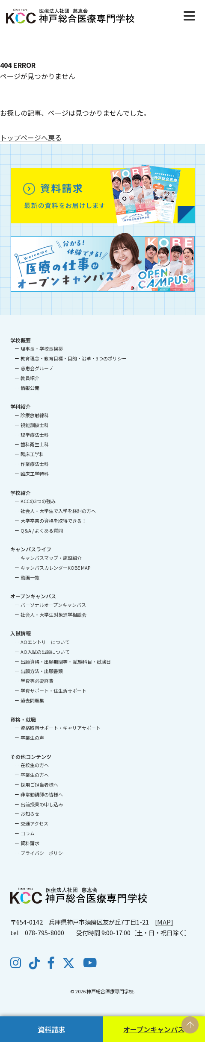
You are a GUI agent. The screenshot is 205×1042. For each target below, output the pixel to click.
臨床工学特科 (35, 473)
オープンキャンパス (153, 1029)
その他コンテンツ (30, 756)
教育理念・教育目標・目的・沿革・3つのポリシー (74, 358)
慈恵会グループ (37, 368)
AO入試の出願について (45, 651)
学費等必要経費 (37, 680)
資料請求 (51, 1029)
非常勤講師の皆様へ (42, 794)
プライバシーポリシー (44, 852)
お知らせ (30, 813)
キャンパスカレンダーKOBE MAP (55, 567)
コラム (28, 833)
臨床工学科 (32, 454)
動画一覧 (30, 577)
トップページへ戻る (31, 137)
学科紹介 (20, 406)
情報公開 (30, 387)
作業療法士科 (35, 463)
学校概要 (20, 340)
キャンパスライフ (30, 549)
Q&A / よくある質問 (42, 530)
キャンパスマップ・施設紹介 (51, 557)
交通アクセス (34, 823)
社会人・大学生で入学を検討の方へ (58, 510)
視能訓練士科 (35, 424)
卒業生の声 (32, 737)
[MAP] (164, 921)
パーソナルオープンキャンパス (53, 604)
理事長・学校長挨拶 (42, 348)
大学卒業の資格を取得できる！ (53, 520)
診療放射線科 (35, 415)
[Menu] (189, 14)
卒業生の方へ (35, 774)
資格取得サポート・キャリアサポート (61, 727)
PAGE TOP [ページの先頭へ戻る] (190, 1024)
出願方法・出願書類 (42, 670)
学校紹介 (20, 492)
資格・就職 (23, 719)
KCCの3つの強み (38, 501)
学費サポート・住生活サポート (53, 690)
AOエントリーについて (45, 641)
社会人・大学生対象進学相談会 (53, 614)
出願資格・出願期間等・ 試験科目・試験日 (66, 661)
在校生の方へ (35, 764)
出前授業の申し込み (42, 804)
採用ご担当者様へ (39, 784)
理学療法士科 (35, 434)
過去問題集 (32, 700)
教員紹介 (30, 378)
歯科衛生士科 (35, 444)
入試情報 (20, 633)
